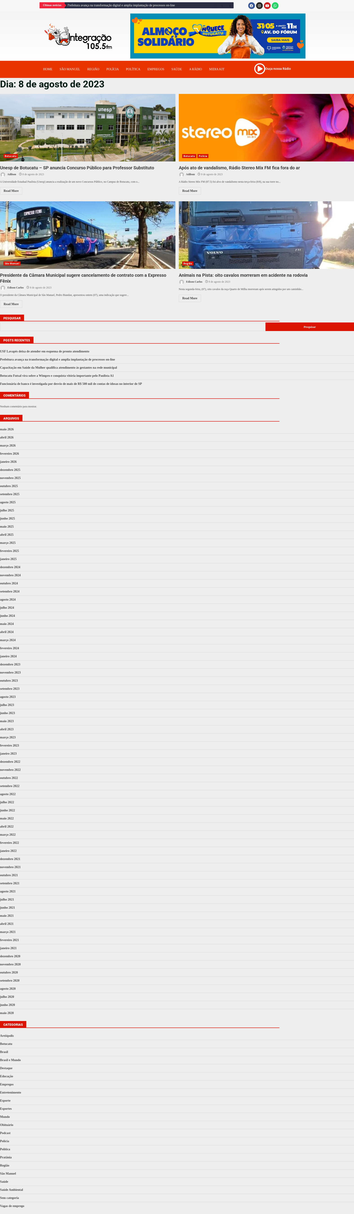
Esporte (5, 1100)
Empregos (156, 69)
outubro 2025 (9, 486)
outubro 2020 (9, 972)
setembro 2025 (9, 494)
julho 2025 (7, 510)
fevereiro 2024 (9, 648)
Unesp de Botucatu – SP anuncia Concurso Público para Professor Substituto (87, 127)
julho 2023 (7, 705)
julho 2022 (7, 802)
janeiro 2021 (8, 948)
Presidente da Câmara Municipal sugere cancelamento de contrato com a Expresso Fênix (87, 235)
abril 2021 (6, 924)
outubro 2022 (9, 778)
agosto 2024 (8, 599)
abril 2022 (6, 826)
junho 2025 (7, 518)
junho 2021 (7, 907)
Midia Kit (216, 69)
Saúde (176, 69)
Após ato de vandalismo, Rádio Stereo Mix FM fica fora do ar (266, 127)
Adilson (8, 174)
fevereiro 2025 (9, 551)
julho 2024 (7, 607)
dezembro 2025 (10, 470)
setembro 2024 (9, 591)
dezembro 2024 (10, 567)
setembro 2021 (9, 883)
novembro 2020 (10, 964)
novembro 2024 (10, 575)
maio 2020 (7, 1013)
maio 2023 (7, 721)
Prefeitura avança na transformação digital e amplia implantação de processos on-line (121, 5)
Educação (6, 1076)
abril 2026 (6, 437)
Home (47, 69)
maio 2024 (7, 624)
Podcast (5, 1133)
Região (93, 69)
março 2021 (8, 932)
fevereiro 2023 (9, 745)
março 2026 (8, 445)
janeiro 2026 (8, 461)
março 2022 (8, 834)
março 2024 (8, 640)
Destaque (6, 1068)
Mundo (5, 1117)
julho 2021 (7, 899)
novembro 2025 (10, 478)
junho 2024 (7, 615)
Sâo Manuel (70, 69)
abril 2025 (6, 534)
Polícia (112, 69)
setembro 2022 (9, 786)
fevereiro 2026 (9, 453)
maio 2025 (7, 526)
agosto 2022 (8, 794)
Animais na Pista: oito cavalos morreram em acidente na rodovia (266, 235)
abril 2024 (6, 632)
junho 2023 (7, 713)
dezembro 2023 (10, 664)
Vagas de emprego (12, 1206)
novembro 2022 (10, 770)
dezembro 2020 (10, 956)
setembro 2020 (9, 980)
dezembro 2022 (10, 761)
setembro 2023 (9, 688)
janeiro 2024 (8, 656)
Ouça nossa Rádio (278, 68)
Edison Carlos (12, 288)
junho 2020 (7, 1005)
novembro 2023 (10, 672)
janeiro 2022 (8, 851)
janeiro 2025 (8, 559)
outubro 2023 (9, 680)
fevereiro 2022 (9, 842)
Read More (11, 191)
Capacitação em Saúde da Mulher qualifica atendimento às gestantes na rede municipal (58, 367)
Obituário (6, 1125)
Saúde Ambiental (11, 1189)
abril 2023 (6, 729)
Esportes (6, 1108)
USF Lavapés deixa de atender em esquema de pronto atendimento (44, 351)
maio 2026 (7, 429)
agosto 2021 (8, 891)
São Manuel (12, 263)
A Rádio (195, 69)
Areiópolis (7, 1035)
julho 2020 (7, 996)
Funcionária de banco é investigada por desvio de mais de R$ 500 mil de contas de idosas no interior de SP (71, 384)
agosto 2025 (8, 502)
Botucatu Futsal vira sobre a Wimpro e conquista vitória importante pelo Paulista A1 (57, 375)
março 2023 (8, 737)
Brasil (4, 1052)
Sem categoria (9, 1198)
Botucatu (10, 156)
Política (133, 69)
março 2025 (8, 543)
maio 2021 (7, 915)
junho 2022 (7, 810)
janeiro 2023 (8, 753)
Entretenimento (10, 1092)
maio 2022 (7, 818)
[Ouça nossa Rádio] (259, 68)
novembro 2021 (10, 867)
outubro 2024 (9, 583)
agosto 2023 (8, 697)
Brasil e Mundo (10, 1060)
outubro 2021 (9, 875)
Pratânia (6, 1157)
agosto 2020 (8, 988)
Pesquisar (12, 318)
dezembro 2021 (10, 859)
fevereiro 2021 (9, 940)
